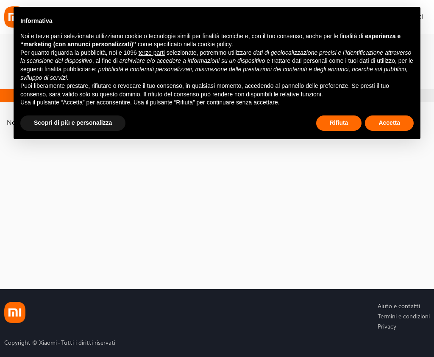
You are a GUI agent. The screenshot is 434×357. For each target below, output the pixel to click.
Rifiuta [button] (339, 122)
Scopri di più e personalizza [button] (73, 122)
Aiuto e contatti (399, 307)
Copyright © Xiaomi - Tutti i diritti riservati (59, 343)
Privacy (387, 327)
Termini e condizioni (404, 317)
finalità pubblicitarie (70, 69)
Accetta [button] (389, 122)
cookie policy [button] (214, 44)
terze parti (152, 52)
